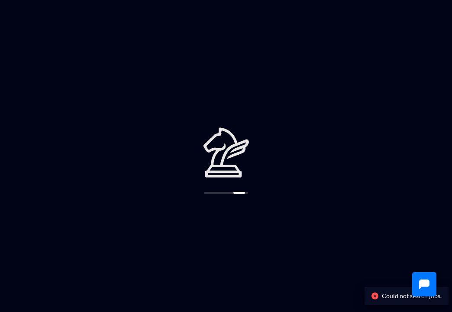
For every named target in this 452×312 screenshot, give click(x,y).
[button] (424, 284)
